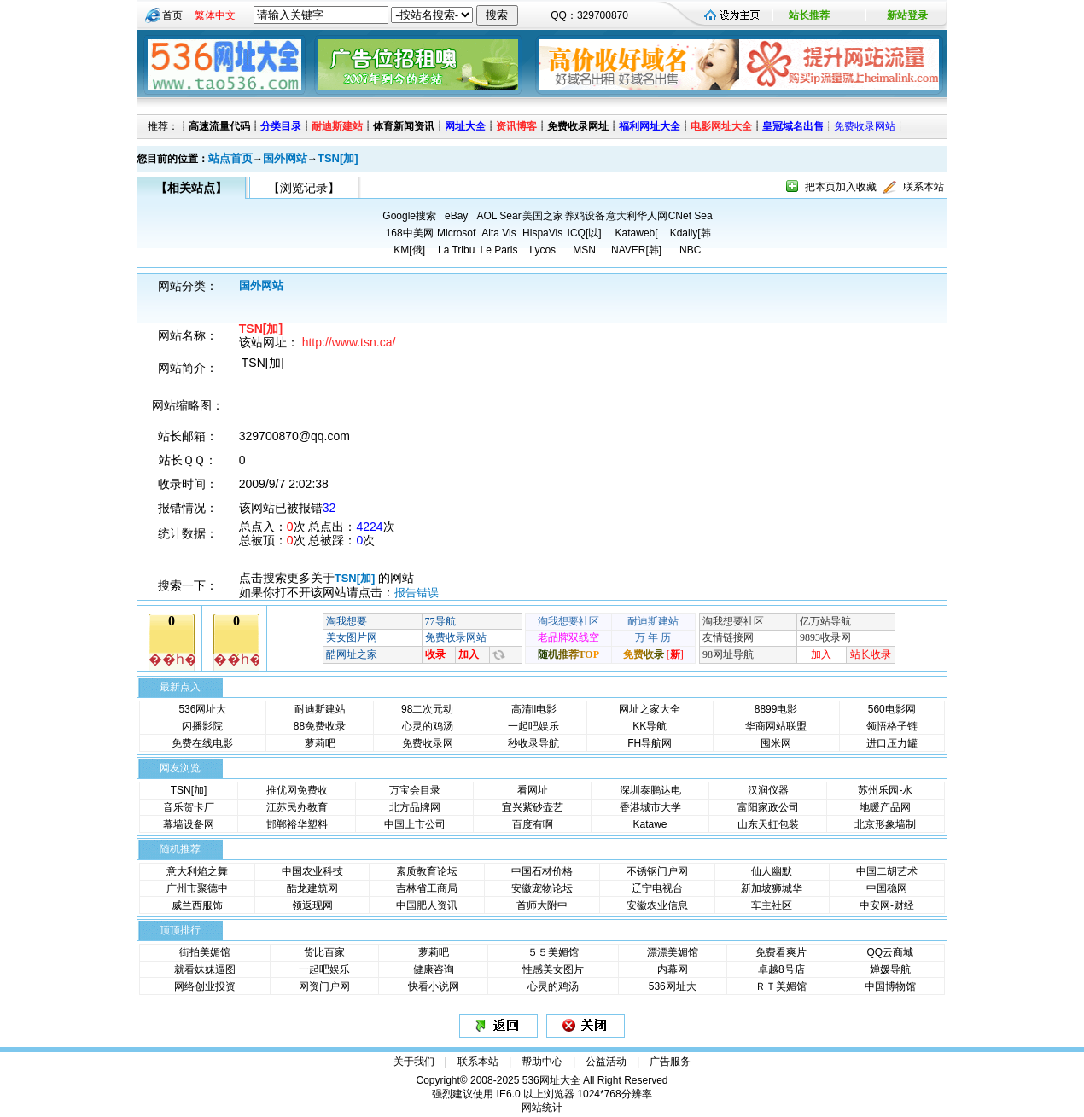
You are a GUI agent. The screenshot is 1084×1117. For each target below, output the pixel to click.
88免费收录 (320, 726)
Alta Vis (498, 233)
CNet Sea (690, 216)
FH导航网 (649, 743)
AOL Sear (498, 216)
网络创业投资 (205, 986)
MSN (584, 250)
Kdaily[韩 (690, 233)
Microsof (456, 233)
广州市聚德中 (197, 888)
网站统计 (542, 1108)
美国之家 (542, 216)
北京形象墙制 (885, 824)
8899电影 (776, 709)
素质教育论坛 (426, 871)
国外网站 (285, 158)
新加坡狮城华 (771, 888)
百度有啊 (532, 824)
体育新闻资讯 (403, 126)
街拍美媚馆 (204, 952)
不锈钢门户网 (657, 871)
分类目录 (280, 126)
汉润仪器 (768, 790)
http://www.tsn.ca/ (349, 342)
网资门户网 (324, 986)
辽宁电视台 (657, 888)
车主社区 (771, 905)
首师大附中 (542, 905)
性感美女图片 (553, 969)
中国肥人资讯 (426, 905)
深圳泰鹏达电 (650, 790)
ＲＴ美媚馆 (781, 986)
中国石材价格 (542, 871)
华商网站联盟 (776, 726)
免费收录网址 (578, 126)
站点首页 (230, 158)
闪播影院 (202, 726)
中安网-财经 (887, 905)
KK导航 (649, 726)
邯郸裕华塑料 (297, 824)
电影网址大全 (721, 126)
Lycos (542, 250)
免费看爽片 (781, 952)
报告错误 (416, 592)
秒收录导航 (533, 743)
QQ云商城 (889, 952)
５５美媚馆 (553, 952)
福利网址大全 (649, 126)
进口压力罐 (892, 743)
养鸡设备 (584, 216)
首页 (172, 15)
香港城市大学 (650, 807)
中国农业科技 (312, 871)
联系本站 (923, 187)
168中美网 (410, 233)
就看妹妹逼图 (205, 969)
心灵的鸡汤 (427, 726)
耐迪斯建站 (337, 126)
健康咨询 (433, 969)
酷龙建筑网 (312, 888)
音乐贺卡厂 (188, 807)
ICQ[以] (585, 233)
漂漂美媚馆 (672, 952)
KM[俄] (409, 250)
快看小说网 (433, 986)
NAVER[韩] (636, 250)
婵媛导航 (890, 969)
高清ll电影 (534, 709)
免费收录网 (427, 743)
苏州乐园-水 (885, 790)
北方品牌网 (414, 807)
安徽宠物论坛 (542, 888)
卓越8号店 (781, 969)
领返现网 (312, 905)
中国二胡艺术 (887, 871)
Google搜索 (409, 216)
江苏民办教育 (297, 807)
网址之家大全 (649, 709)
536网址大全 (551, 1080)
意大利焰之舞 (197, 871)
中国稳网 (886, 888)
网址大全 (465, 126)
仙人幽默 (771, 871)
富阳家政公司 (768, 807)
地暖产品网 (885, 807)
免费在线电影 (202, 743)
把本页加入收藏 (841, 187)
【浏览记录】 (304, 188)
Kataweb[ (636, 233)
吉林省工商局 (426, 888)
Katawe (650, 824)
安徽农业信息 (657, 905)
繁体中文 (215, 15)
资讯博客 (516, 126)
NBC (690, 250)
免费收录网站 (864, 126)
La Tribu (456, 250)
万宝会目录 (414, 790)
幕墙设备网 (188, 824)
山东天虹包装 (768, 824)
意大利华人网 (636, 216)
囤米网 (776, 743)
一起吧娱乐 (533, 726)
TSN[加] (338, 158)
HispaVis (542, 233)
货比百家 (324, 952)
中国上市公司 (415, 824)
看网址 (532, 790)
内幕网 (672, 969)
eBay (456, 216)
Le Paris (498, 250)
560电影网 (892, 709)
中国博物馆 (890, 986)
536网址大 (202, 709)
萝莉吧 (320, 743)
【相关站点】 (191, 188)
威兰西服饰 (197, 905)
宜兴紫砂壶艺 (532, 807)
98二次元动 (427, 709)
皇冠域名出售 (793, 126)
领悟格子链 (892, 726)
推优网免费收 (297, 790)
